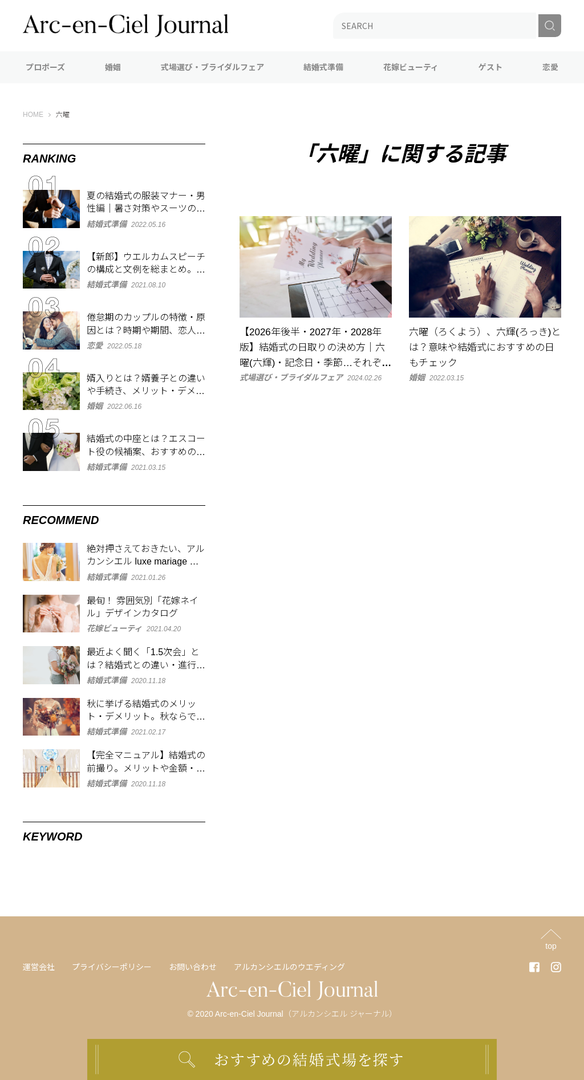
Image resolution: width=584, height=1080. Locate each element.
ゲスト (490, 67)
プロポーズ (45, 67)
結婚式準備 (323, 67)
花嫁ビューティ (411, 67)
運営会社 (39, 967)
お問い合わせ (193, 967)
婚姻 (113, 67)
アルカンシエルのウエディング (289, 967)
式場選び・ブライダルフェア (212, 67)
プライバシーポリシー (112, 967)
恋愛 (550, 67)
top (550, 945)
